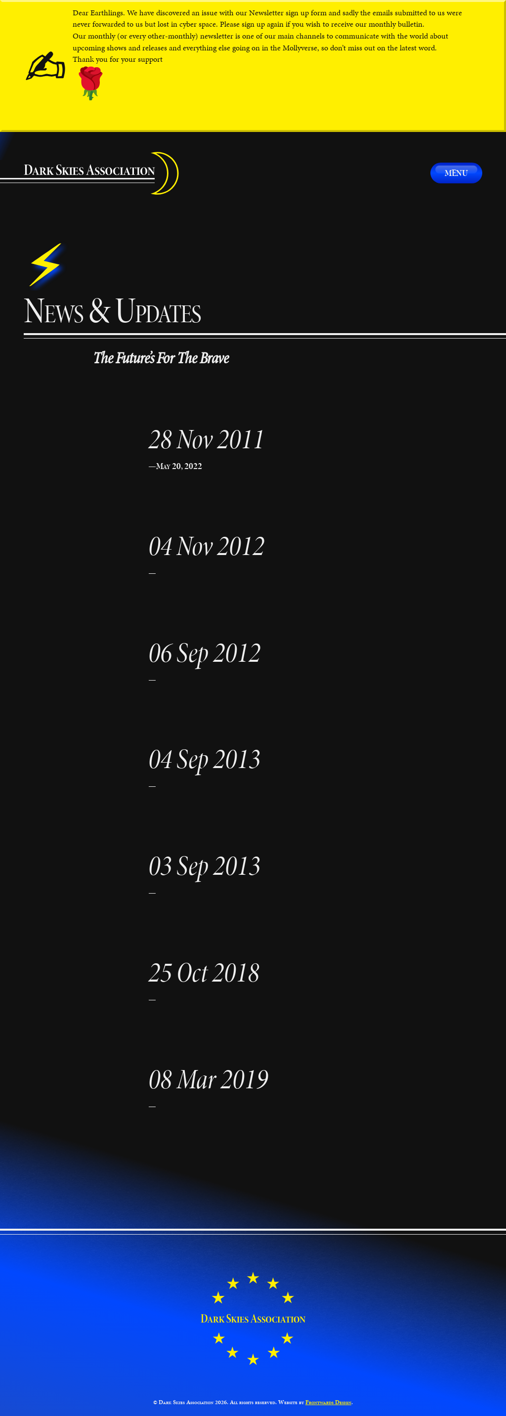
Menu (456, 172)
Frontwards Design (328, 1402)
